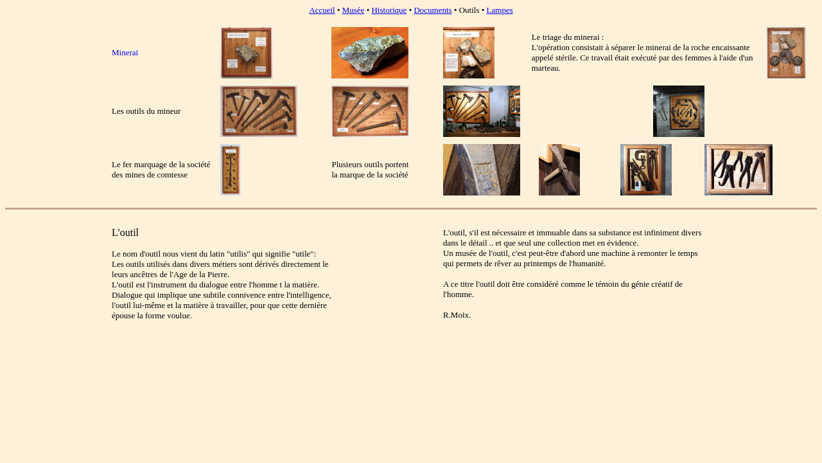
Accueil (322, 10)
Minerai (125, 52)
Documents (432, 10)
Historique (389, 10)
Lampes (500, 10)
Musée (353, 10)
